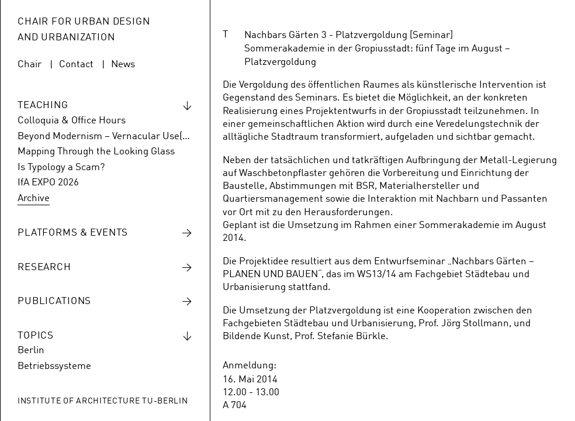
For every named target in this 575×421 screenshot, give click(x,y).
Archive (34, 198)
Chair (29, 65)
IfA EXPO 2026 (48, 183)
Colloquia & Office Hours (72, 121)
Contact (76, 65)
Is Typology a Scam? (61, 167)
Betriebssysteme (54, 366)
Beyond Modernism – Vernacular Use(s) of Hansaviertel (105, 137)
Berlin (31, 351)
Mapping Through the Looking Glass (96, 152)
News (123, 65)
